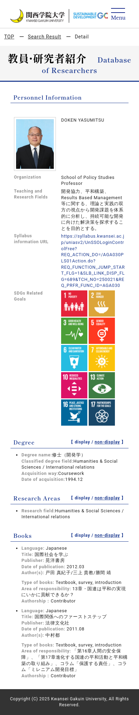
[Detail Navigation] (118, 14)
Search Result (44, 36)
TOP (9, 36)
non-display (107, 442)
